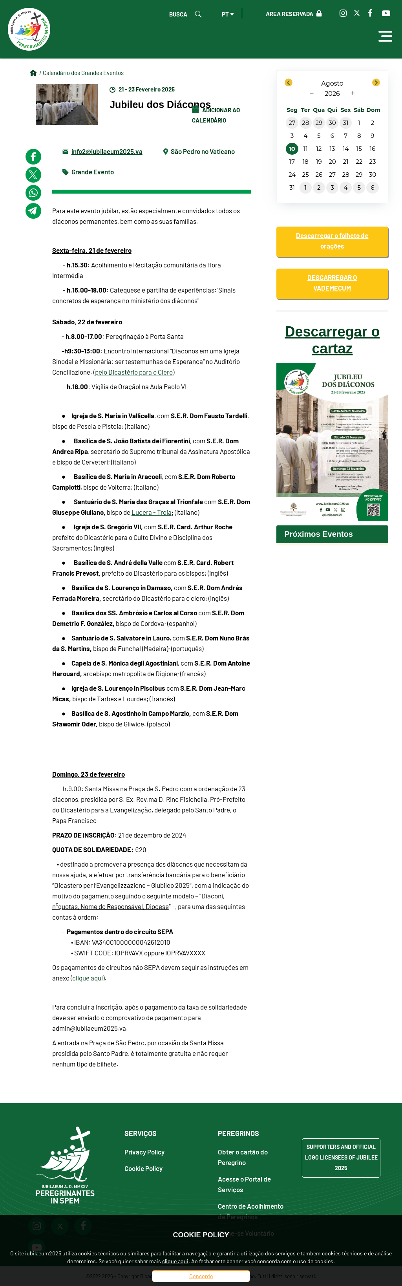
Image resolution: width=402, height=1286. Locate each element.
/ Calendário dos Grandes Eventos (81, 72)
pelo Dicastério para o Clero (134, 372)
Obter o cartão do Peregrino (243, 1157)
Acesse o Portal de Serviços (244, 1184)
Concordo (201, 1276)
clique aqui (87, 978)
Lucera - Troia (152, 512)
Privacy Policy (144, 1151)
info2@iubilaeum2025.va (107, 150)
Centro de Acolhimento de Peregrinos (250, 1211)
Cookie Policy (143, 1168)
